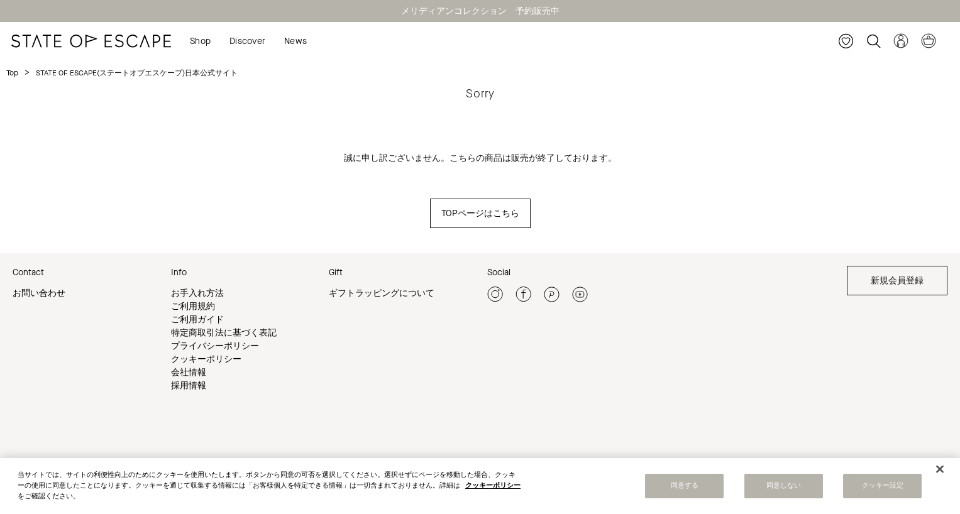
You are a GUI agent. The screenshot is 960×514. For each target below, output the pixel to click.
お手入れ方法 (197, 293)
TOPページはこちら (480, 213)
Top (12, 73)
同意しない (784, 488)
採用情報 (188, 385)
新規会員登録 (897, 281)
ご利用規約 (193, 306)
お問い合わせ (39, 293)
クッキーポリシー (206, 359)
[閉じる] (940, 471)
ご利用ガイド (197, 319)
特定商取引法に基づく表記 (224, 333)
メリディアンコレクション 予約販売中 (480, 11)
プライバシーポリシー (215, 346)
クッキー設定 (883, 488)
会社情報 (188, 372)
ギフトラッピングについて (381, 293)
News (295, 41)
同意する (684, 488)
